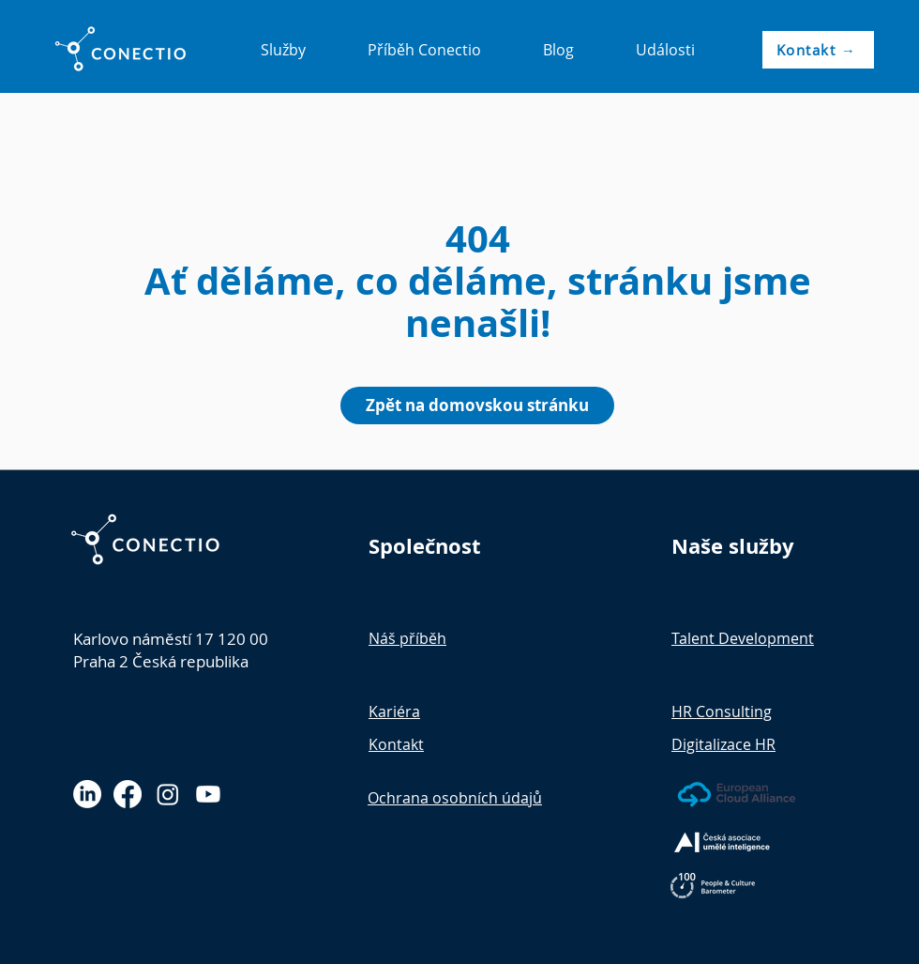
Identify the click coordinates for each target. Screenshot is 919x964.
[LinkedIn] (87, 794)
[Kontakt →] (818, 50)
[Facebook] (127, 794)
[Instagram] (168, 794)
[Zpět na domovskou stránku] (477, 405)
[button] (283, 49)
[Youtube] (208, 794)
